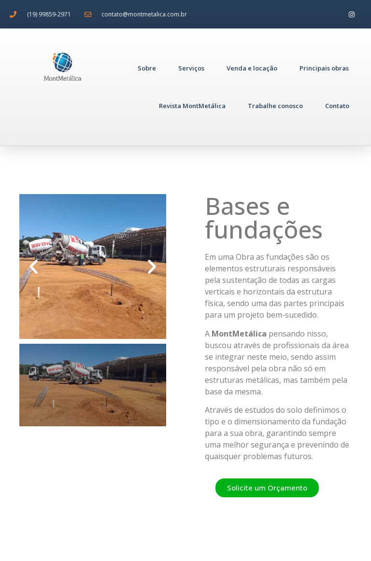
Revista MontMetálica (192, 105)
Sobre (147, 68)
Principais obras (324, 68)
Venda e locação (252, 68)
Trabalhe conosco (275, 105)
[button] (33, 266)
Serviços (191, 68)
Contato (337, 105)
